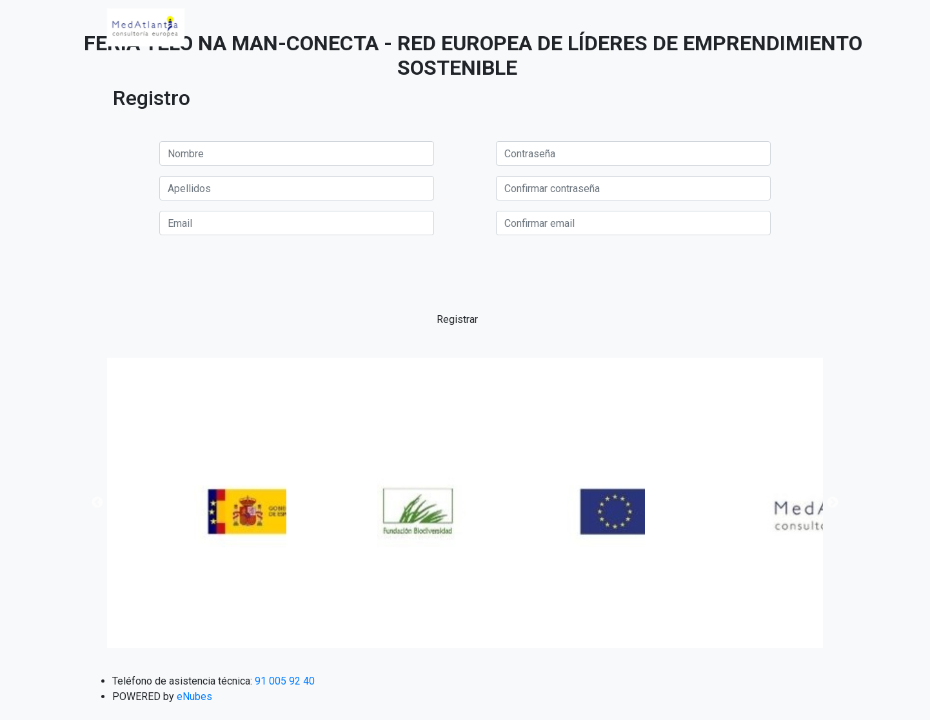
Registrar (457, 319)
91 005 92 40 (285, 681)
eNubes (194, 696)
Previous (97, 502)
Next (832, 502)
